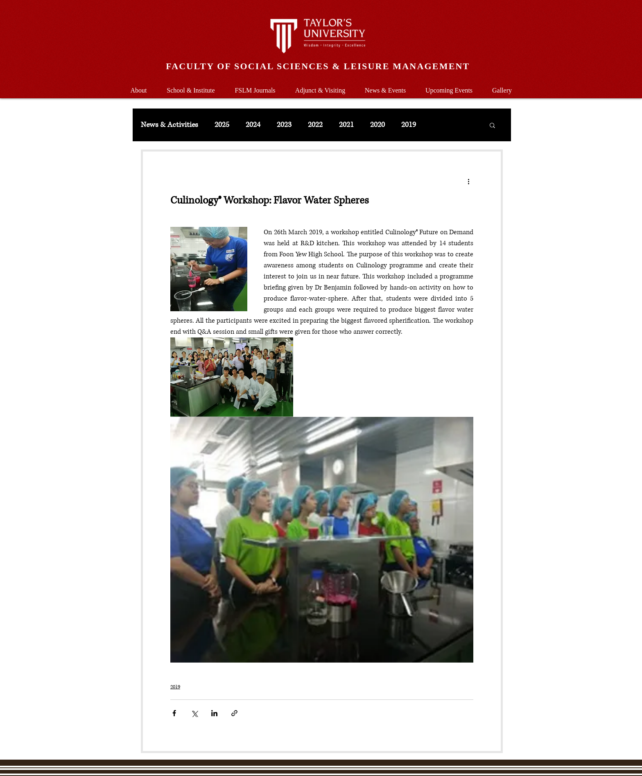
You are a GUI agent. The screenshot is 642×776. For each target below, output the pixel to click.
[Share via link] (234, 713)
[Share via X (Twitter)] (194, 713)
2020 (377, 125)
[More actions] (468, 181)
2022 (315, 125)
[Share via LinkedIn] (214, 713)
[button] (191, 86)
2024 (253, 125)
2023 (284, 125)
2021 (346, 125)
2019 (408, 125)
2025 (222, 125)
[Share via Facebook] (174, 713)
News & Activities (169, 125)
